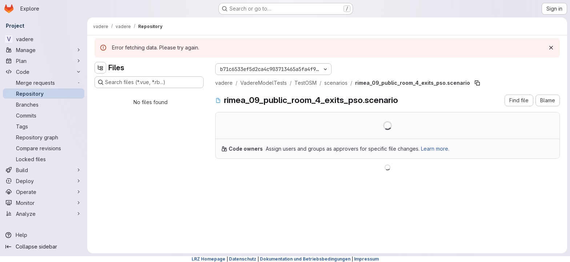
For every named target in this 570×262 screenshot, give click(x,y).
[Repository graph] (43, 137)
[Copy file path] (477, 83)
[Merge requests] (43, 83)
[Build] (43, 170)
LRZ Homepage (208, 259)
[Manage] (43, 50)
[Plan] (43, 61)
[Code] (43, 72)
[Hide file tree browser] (100, 68)
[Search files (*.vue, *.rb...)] (149, 82)
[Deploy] (43, 181)
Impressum (366, 259)
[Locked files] (43, 159)
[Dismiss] (551, 47)
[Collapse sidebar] (43, 247)
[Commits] (43, 115)
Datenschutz (242, 259)
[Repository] (43, 93)
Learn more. (435, 149)
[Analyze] (43, 214)
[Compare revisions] (43, 148)
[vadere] (43, 39)
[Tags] (43, 126)
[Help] (43, 235)
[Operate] (43, 192)
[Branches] (43, 104)
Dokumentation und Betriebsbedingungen (305, 259)
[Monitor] (43, 203)
